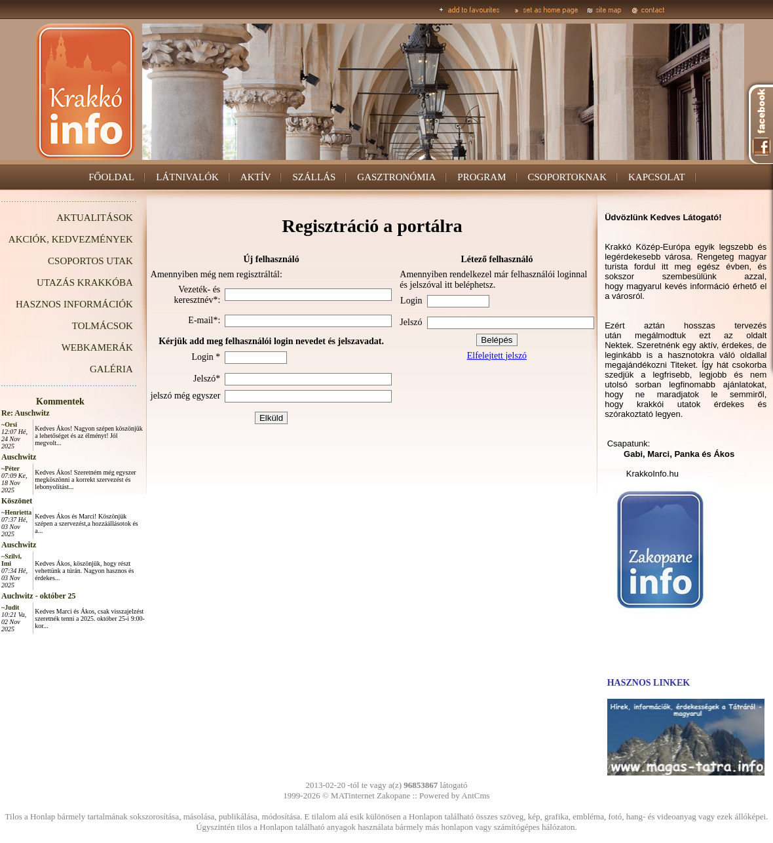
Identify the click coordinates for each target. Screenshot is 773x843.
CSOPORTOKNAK (567, 177)
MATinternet (353, 795)
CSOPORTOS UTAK (90, 261)
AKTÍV (255, 177)
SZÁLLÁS (313, 177)
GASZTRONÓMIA (396, 177)
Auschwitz (18, 456)
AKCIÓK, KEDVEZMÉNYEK (71, 239)
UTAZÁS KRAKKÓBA (85, 282)
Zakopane (393, 795)
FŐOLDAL (111, 177)
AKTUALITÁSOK (94, 217)
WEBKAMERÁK (97, 347)
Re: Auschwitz (25, 413)
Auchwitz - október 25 (38, 595)
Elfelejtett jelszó (497, 356)
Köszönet (16, 500)
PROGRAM (481, 177)
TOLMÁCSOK (102, 326)
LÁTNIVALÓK (187, 177)
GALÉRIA (111, 369)
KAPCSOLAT (656, 177)
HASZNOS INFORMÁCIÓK (74, 304)
